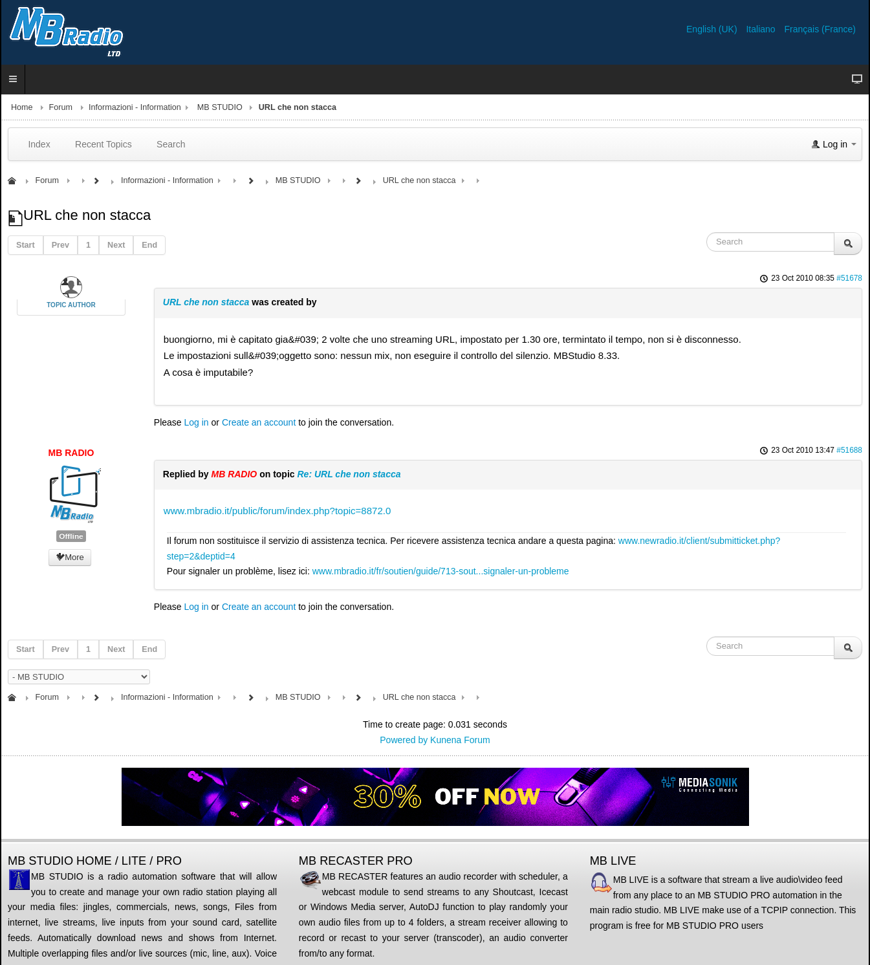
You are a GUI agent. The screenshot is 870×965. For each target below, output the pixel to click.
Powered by (404, 740)
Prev (60, 245)
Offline (71, 536)
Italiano (762, 29)
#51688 (849, 450)
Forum (60, 107)
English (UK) (712, 29)
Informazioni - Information (135, 107)
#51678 (849, 278)
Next (116, 245)
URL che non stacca (206, 302)
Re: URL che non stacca (348, 474)
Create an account (259, 422)
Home (22, 107)
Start (25, 245)
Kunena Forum (460, 740)
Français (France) (820, 29)
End (149, 245)
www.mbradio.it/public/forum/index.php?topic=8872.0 (277, 510)
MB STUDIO (220, 107)
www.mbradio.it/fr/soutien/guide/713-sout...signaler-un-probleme (440, 571)
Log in (196, 422)
